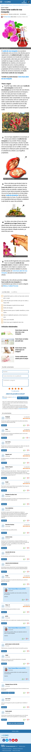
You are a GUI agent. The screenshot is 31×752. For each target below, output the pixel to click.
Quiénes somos (22, 746)
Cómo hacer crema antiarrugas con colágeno (20, 350)
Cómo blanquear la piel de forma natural (13, 305)
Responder (4, 425)
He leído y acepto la (9, 398)
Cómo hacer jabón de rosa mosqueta (14, 272)
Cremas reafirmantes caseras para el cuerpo (21, 358)
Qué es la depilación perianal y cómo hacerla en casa (15, 316)
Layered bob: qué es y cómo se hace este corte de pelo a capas (16, 297)
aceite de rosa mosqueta (10, 51)
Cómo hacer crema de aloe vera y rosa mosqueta (21, 332)
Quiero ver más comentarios (15, 723)
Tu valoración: (15, 391)
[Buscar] (29, 2)
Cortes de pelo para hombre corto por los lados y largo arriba (15, 302)
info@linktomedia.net (23, 409)
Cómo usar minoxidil (8, 320)
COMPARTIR (24, 2)
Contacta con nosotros (6, 748)
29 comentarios (23, 14)
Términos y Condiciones (18, 748)
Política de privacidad (6, 750)
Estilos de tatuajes (8, 308)
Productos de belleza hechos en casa (20, 5)
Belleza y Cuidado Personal (6, 5)
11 (29, 437)
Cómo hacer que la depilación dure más (13, 322)
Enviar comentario (23, 398)
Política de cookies (16, 750)
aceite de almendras (12, 195)
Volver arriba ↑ (15, 731)
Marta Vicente (7, 17)
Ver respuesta (5, 693)
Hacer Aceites (4, 8)
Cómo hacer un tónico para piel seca (21, 340)
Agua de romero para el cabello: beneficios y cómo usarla (16, 311)
